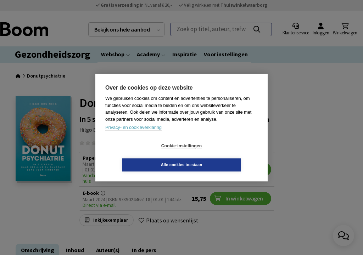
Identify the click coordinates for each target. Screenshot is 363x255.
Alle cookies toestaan (224, 155)
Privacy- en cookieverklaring (133, 137)
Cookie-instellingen (139, 155)
